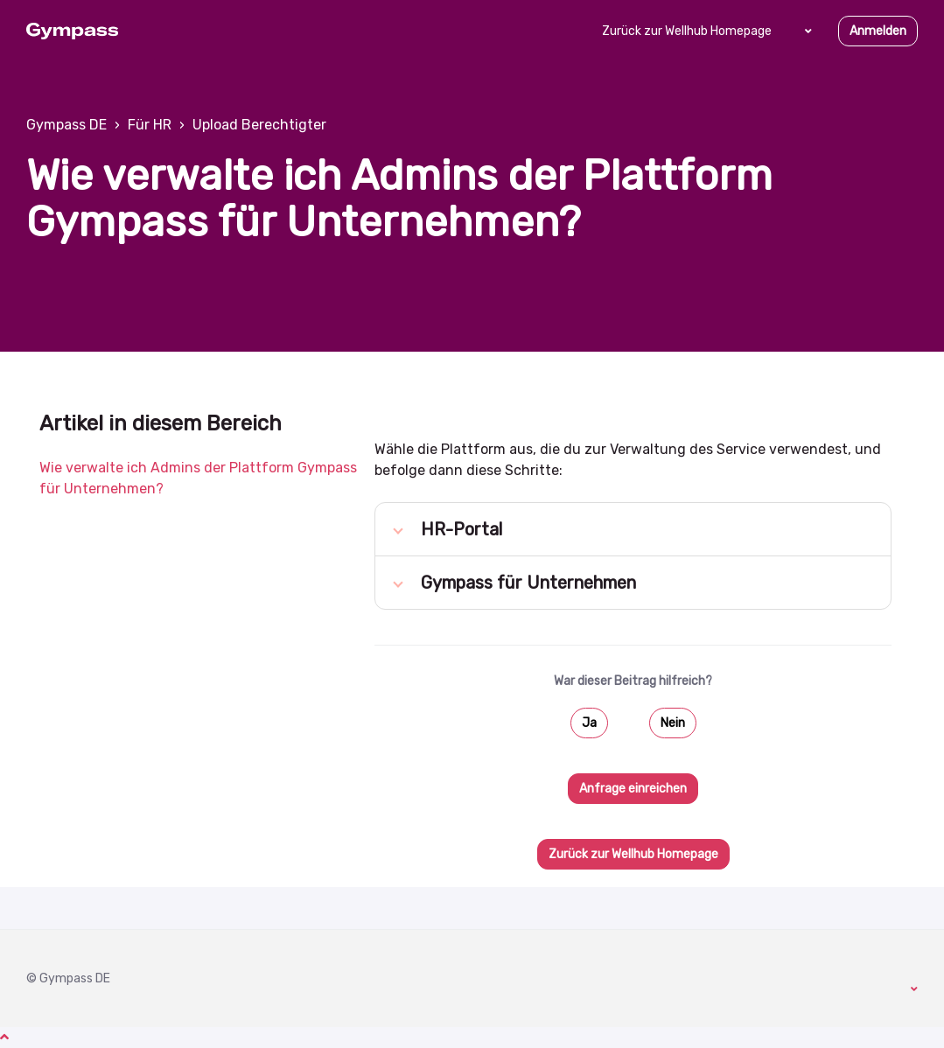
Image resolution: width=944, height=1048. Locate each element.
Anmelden (878, 31)
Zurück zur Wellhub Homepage (687, 31)
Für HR (149, 124)
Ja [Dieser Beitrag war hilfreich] (589, 723)
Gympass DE (66, 124)
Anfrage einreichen (633, 788)
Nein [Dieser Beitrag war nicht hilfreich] (673, 723)
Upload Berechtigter (259, 124)
